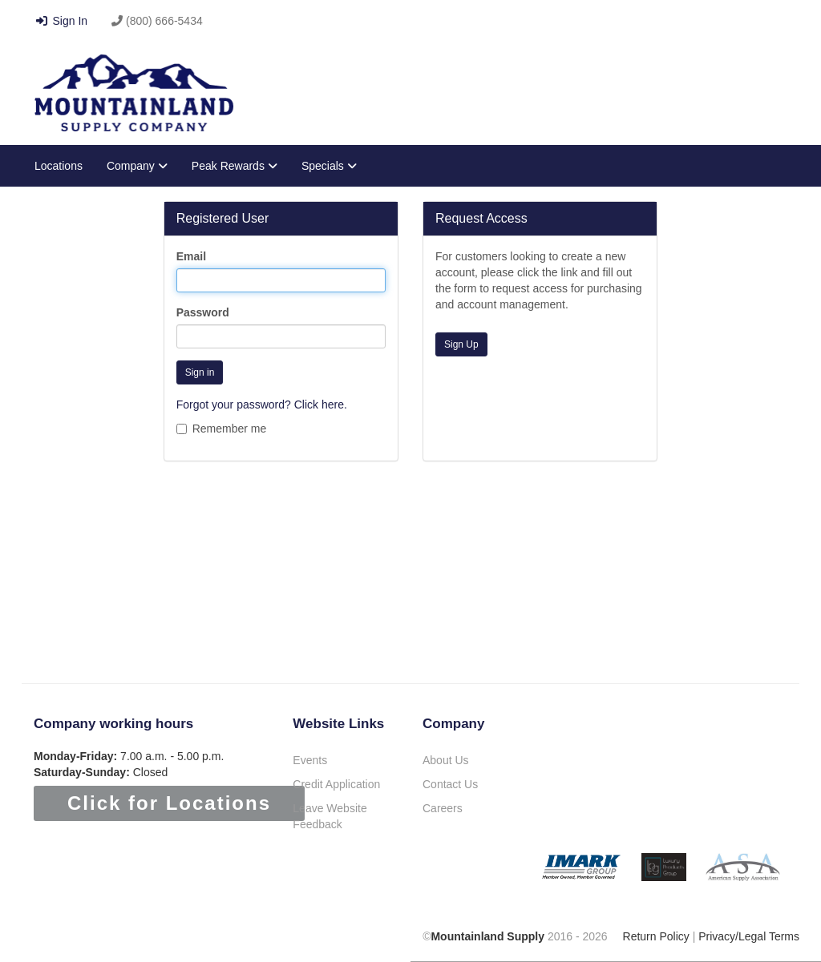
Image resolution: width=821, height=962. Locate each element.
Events (310, 760)
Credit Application (336, 784)
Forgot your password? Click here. (261, 404)
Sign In (60, 21)
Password (202, 312)
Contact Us (450, 784)
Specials (329, 166)
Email (191, 256)
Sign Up (461, 344)
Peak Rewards (234, 166)
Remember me (221, 428)
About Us (446, 760)
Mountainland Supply (487, 936)
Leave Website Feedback (329, 816)
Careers (443, 808)
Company (137, 166)
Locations (58, 165)
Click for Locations (169, 803)
